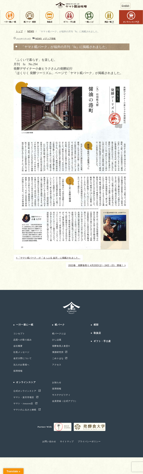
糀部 (96, 325)
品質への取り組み (22, 340)
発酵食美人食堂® (61, 346)
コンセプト (19, 333)
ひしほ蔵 (56, 340)
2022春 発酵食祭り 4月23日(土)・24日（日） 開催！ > (97, 265)
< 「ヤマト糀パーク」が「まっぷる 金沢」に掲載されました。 (48, 257)
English (125, 5)
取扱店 (97, 333)
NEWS (30, 31)
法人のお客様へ (21, 364)
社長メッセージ (21, 352)
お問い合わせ (49, 441)
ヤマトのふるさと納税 (25, 409)
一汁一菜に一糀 (24, 325)
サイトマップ (67, 441)
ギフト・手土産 (102, 341)
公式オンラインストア (25, 391)
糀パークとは (59, 333)
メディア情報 (49, 38)
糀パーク (60, 325)
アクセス (56, 364)
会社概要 (18, 346)
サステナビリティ (61, 395)
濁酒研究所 (58, 352)
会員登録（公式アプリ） (64, 401)
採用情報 (18, 371)
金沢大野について (22, 358)
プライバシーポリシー (89, 441)
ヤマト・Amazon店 (23, 403)
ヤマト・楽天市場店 (24, 397)
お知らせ (56, 382)
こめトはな (58, 358)
